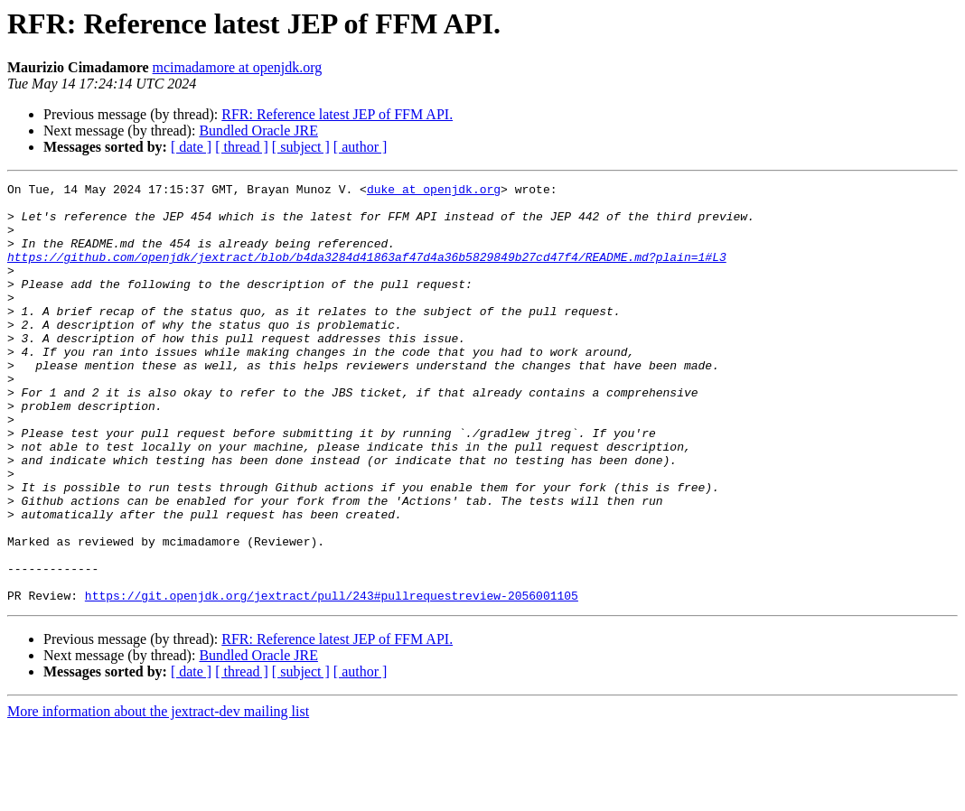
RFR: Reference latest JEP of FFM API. (337, 114)
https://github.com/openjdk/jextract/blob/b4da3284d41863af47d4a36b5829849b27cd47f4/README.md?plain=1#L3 (366, 273)
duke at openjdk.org (434, 191)
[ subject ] (301, 146)
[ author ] (360, 146)
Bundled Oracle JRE (258, 130)
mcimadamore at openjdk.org (238, 67)
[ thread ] (241, 146)
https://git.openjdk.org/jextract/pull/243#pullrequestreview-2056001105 (331, 679)
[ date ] (191, 146)
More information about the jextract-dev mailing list (158, 795)
